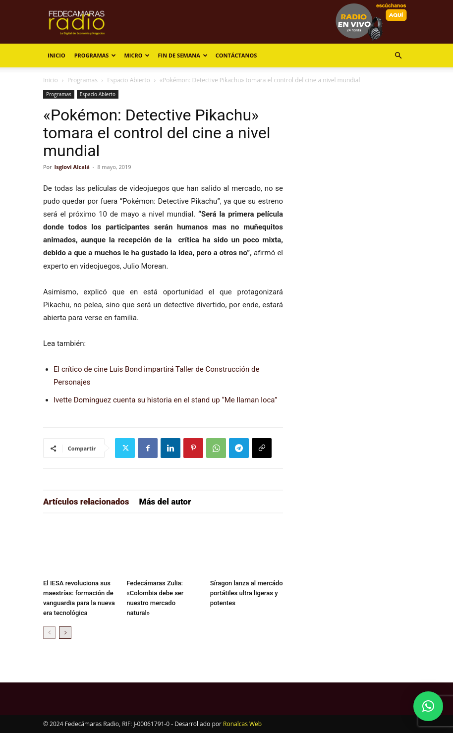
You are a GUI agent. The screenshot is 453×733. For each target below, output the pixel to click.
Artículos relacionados (86, 502)
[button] (398, 55)
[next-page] (65, 632)
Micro (137, 55)
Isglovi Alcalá (72, 166)
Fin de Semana (182, 55)
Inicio (56, 55)
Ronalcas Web (242, 724)
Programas (95, 55)
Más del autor (165, 502)
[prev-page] (49, 632)
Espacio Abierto (128, 80)
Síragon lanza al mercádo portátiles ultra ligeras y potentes (246, 593)
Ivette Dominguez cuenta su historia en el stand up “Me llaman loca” (165, 399)
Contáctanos (236, 55)
